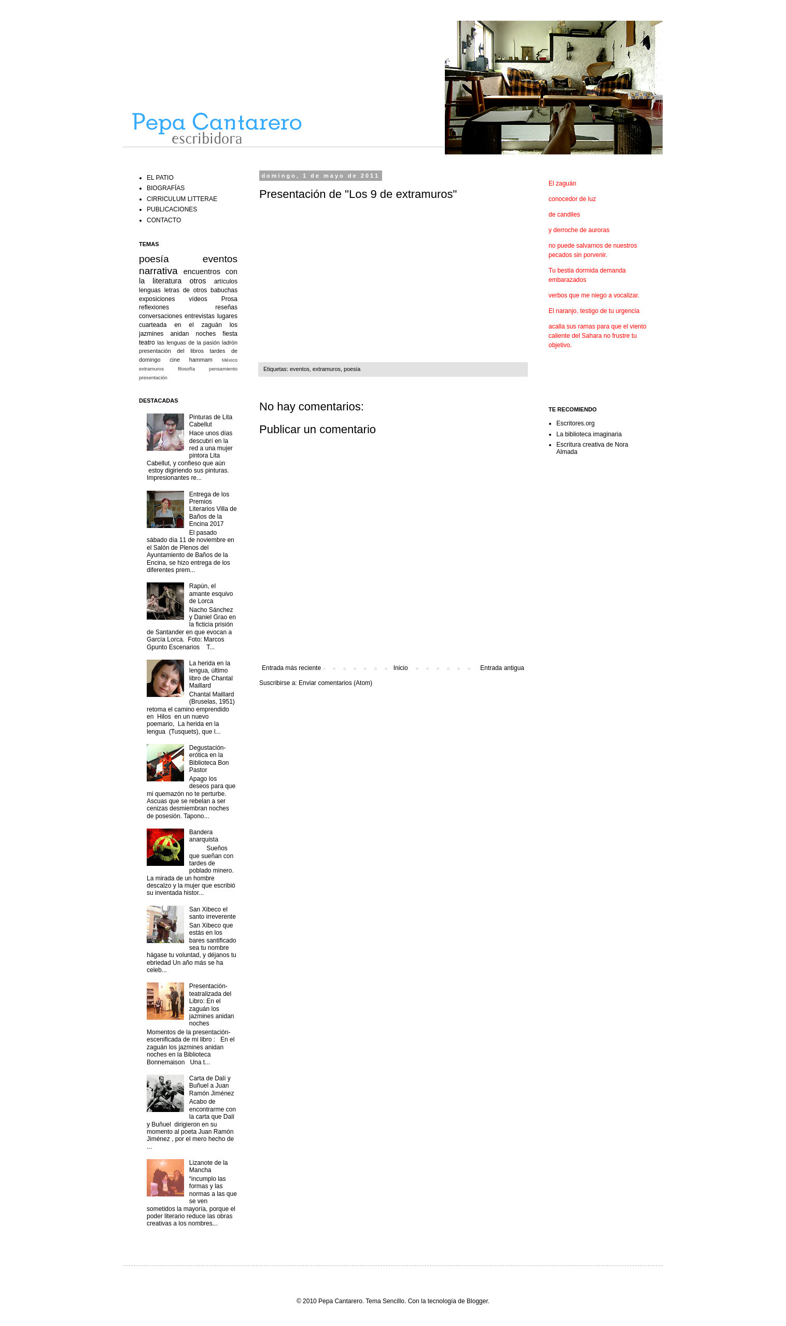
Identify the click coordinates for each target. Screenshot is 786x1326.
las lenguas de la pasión (188, 342)
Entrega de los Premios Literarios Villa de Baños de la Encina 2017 (213, 509)
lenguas (150, 290)
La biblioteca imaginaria (589, 434)
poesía (352, 369)
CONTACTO (164, 220)
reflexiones (154, 307)
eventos (300, 369)
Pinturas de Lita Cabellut (210, 421)
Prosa (229, 299)
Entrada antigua (502, 668)
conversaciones (160, 316)
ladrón (229, 342)
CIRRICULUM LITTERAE (182, 199)
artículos (225, 281)
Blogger (477, 1301)
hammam (201, 360)
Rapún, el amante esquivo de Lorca (211, 593)
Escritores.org (575, 423)
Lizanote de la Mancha (208, 1166)
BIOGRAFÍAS (166, 188)
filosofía (186, 369)
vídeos (198, 299)
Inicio (401, 668)
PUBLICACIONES (172, 209)
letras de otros (185, 290)
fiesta (229, 333)
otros (198, 281)
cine (175, 360)
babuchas (223, 290)
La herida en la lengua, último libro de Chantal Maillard (211, 674)
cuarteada (152, 325)
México (229, 360)
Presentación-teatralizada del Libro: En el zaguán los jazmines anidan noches (211, 1004)
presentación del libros (171, 351)
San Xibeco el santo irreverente (212, 913)
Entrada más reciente (291, 668)
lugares (227, 316)
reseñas (226, 307)
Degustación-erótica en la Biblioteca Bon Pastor (209, 759)
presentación (153, 377)
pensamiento (223, 369)
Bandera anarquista (203, 836)
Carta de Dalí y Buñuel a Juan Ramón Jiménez (211, 1086)
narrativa (158, 270)
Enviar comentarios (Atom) (335, 683)
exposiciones (157, 299)
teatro (147, 342)
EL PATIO (160, 177)
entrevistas (200, 316)
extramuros (327, 369)
